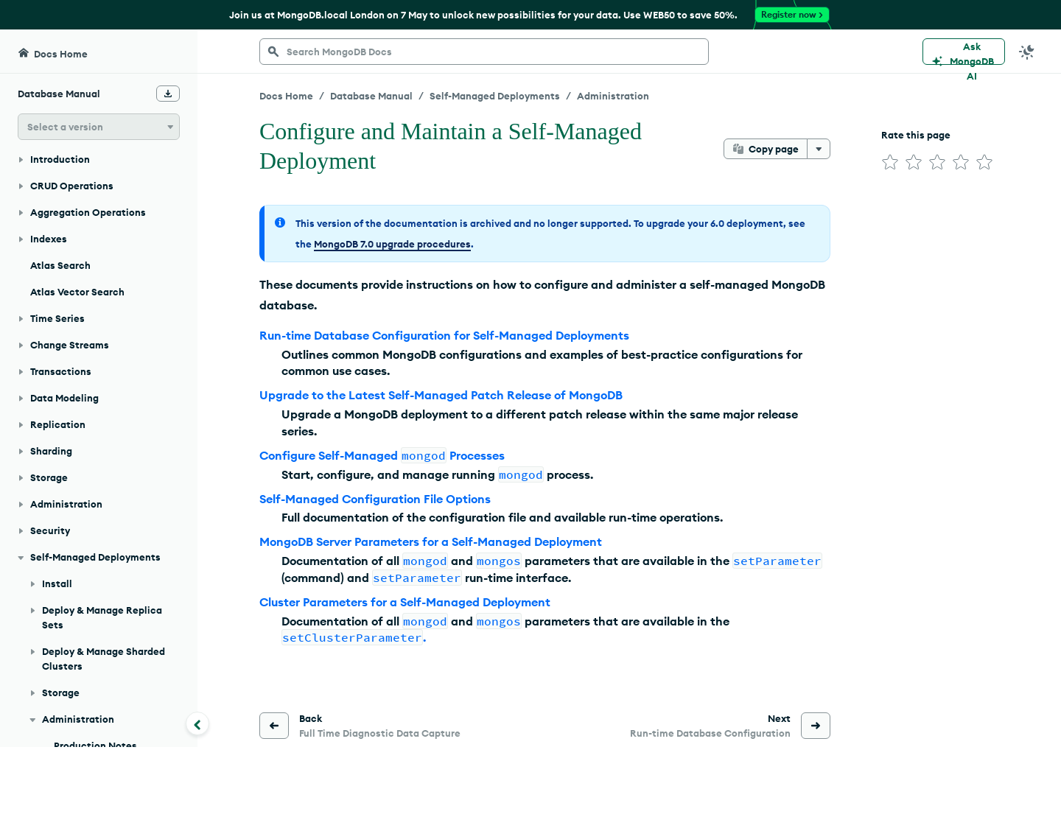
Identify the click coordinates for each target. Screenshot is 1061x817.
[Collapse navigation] (197, 723)
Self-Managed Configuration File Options (375, 498)
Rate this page (915, 135)
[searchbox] (484, 51)
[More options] (818, 148)
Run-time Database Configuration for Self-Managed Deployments (444, 335)
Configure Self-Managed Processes (382, 455)
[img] (890, 162)
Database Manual (371, 96)
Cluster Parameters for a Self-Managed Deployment (404, 602)
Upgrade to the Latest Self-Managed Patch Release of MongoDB (441, 395)
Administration (613, 96)
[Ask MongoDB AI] (963, 51)
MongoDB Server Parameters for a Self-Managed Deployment (430, 541)
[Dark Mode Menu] (1027, 51)
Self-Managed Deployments (495, 96)
